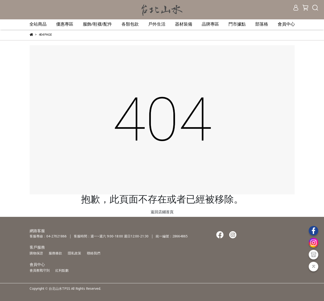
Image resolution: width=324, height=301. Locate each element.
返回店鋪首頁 (162, 212)
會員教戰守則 (40, 270)
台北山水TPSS (59, 289)
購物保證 (36, 253)
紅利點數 (62, 270)
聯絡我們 (93, 253)
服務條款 (55, 253)
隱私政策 (74, 253)
